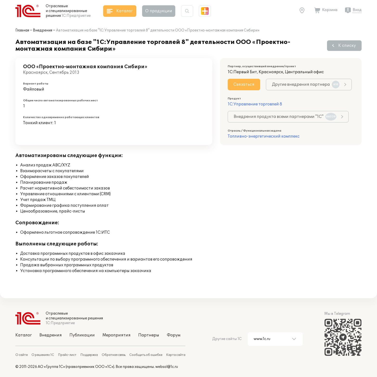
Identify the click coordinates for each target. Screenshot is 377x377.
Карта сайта (175, 355)
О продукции (158, 11)
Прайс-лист (67, 355)
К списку (347, 45)
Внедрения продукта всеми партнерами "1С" (285, 117)
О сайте (21, 355)
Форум (173, 335)
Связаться (243, 84)
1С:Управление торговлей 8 (255, 104)
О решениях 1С (42, 355)
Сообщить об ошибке (145, 355)
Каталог (23, 335)
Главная (22, 30)
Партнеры (148, 335)
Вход (357, 10)
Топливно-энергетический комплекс (264, 136)
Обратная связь (114, 355)
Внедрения (42, 30)
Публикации (82, 335)
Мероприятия (116, 335)
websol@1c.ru (166, 367)
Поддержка (89, 355)
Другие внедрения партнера (305, 84)
